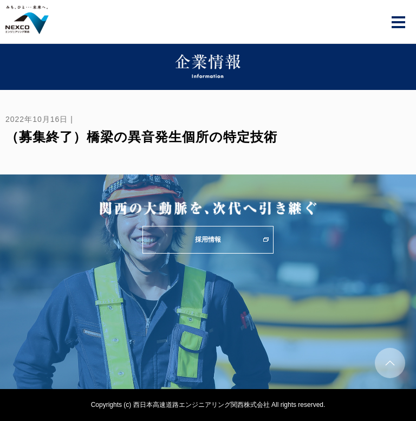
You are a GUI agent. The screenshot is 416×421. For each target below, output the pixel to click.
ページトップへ (390, 363)
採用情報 (208, 239)
